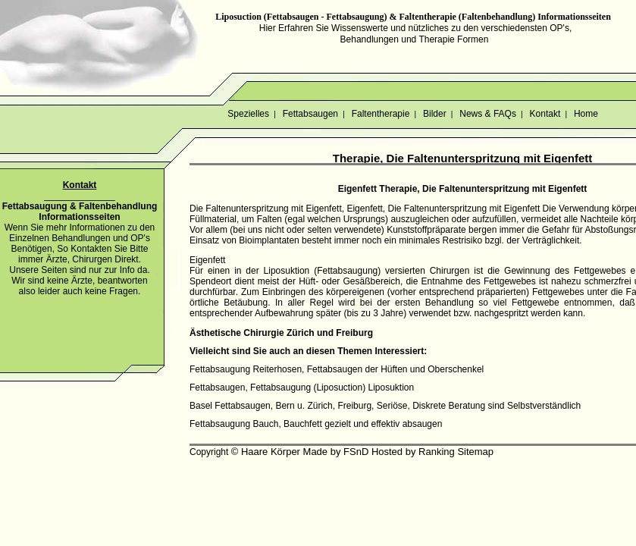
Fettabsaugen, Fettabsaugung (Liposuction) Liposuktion (302, 387)
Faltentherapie (380, 113)
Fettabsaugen (310, 113)
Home (586, 113)
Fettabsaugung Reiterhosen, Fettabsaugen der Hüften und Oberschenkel (337, 369)
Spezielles (248, 113)
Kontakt (544, 113)
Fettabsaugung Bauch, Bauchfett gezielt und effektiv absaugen (316, 424)
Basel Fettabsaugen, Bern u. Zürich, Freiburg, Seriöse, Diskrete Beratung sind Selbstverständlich (385, 405)
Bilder (435, 113)
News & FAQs (488, 113)
